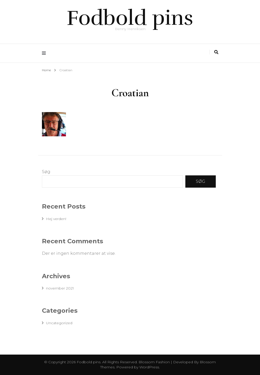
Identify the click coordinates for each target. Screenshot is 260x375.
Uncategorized (59, 323)
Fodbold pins (130, 18)
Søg (46, 171)
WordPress (149, 367)
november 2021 (60, 288)
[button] (54, 124)
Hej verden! (56, 218)
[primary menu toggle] (45, 53)
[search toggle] (216, 52)
